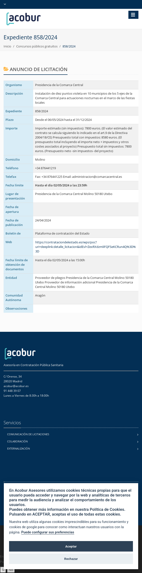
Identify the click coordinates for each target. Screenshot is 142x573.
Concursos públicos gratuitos (37, 46)
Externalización (18, 448)
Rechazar (71, 559)
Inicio (7, 46)
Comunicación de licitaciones (28, 434)
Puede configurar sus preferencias (47, 532)
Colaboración (17, 441)
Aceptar (71, 546)
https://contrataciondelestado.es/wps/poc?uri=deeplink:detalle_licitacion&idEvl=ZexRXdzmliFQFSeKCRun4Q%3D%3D (85, 246)
